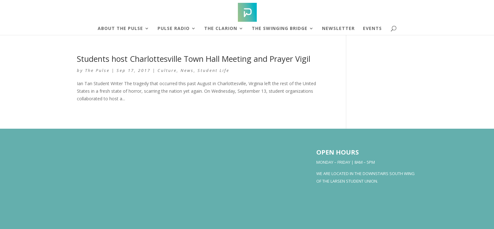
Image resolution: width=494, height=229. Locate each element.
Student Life (213, 70)
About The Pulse (120, 28)
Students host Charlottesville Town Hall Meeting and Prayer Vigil (193, 58)
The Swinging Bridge (279, 28)
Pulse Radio (174, 28)
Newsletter (338, 28)
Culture (167, 70)
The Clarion (220, 28)
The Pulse (97, 70)
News (187, 70)
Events (372, 28)
